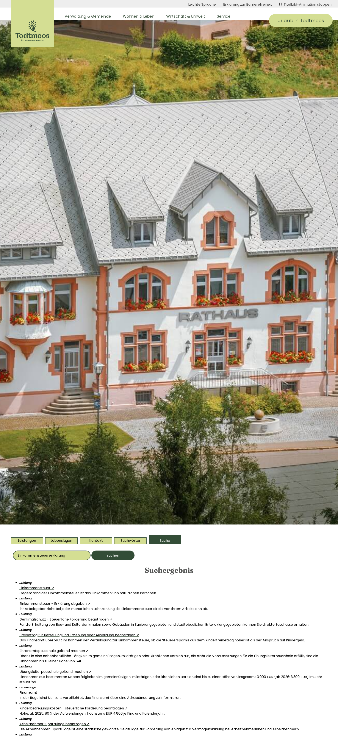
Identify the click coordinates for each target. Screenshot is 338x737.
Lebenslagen (61, 540)
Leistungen (27, 540)
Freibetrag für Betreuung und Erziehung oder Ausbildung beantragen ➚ (79, 635)
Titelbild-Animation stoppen (305, 4)
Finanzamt (28, 692)
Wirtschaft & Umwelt (185, 16)
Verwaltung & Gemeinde (88, 16)
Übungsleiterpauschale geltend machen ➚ (55, 671)
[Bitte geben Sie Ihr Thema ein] (52, 555)
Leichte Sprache (202, 4)
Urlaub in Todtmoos (300, 20)
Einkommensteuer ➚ (36, 587)
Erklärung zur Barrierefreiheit (247, 4)
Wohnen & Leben (138, 16)
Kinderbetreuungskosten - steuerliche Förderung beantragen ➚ (73, 708)
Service (223, 16)
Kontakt (96, 540)
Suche (165, 540)
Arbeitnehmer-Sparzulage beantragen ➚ (54, 723)
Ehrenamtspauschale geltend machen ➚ (54, 650)
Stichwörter (130, 540)
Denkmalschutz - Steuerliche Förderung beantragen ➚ (65, 619)
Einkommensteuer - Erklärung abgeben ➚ (54, 603)
